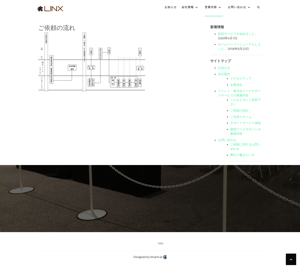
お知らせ (171, 7)
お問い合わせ (237, 7)
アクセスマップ (241, 78)
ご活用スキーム (241, 116)
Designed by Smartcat (150, 257)
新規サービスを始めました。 (238, 33)
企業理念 (236, 84)
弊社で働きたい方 (242, 155)
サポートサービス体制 (245, 123)
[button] (258, 8)
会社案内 (224, 74)
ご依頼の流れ (239, 110)
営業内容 (211, 7)
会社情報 (188, 7)
